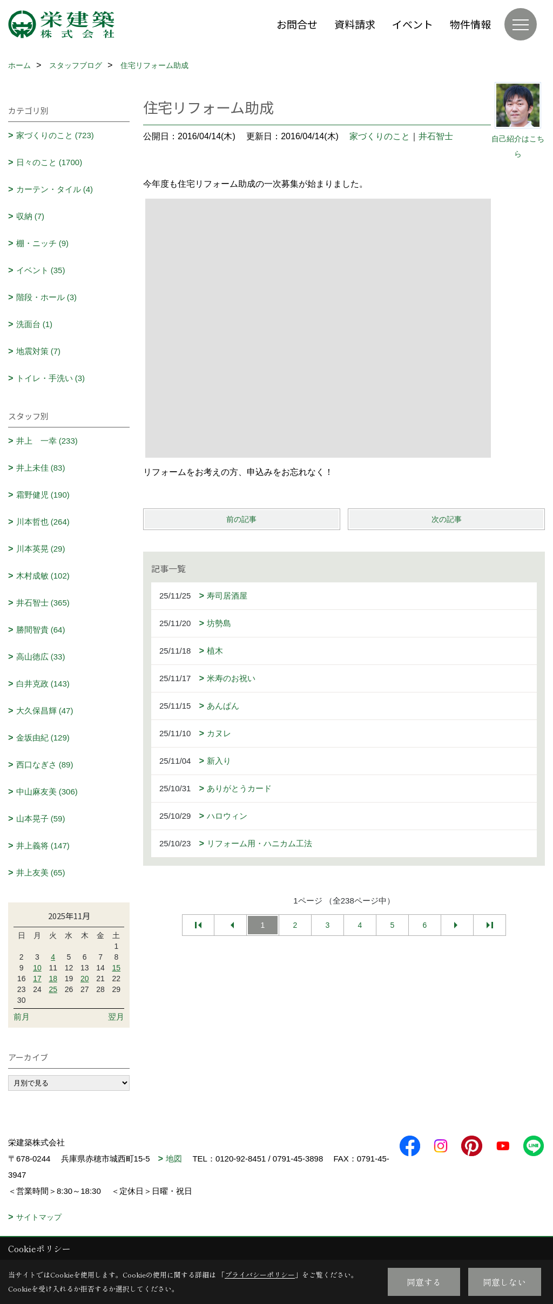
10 (37, 967)
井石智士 (436, 136)
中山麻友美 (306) (47, 791)
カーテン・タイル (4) (54, 189)
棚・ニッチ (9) (42, 243)
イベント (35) (40, 270)
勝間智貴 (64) (40, 629)
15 (116, 967)
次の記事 (446, 519)
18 (53, 978)
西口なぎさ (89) (44, 764)
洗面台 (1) (34, 324)
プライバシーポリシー (260, 1274)
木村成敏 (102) (43, 575)
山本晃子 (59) (40, 818)
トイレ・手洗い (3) (50, 378)
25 (53, 989)
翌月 (116, 1016)
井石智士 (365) (43, 602)
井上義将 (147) (43, 845)
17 (37, 978)
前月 (22, 1016)
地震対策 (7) (38, 351)
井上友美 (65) (40, 872)
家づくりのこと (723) (55, 135)
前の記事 (241, 519)
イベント (412, 24)
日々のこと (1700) (49, 162)
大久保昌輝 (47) (44, 710)
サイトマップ (39, 1217)
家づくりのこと (379, 136)
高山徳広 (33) (40, 656)
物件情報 (470, 24)
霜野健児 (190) (43, 494)
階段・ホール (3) (46, 297)
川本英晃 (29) (40, 548)
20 (84, 978)
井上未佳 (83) (40, 467)
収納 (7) (30, 216)
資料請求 (354, 24)
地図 (174, 1158)
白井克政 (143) (43, 683)
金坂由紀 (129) (43, 737)
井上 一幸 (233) (47, 440)
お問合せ (297, 24)
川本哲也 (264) (43, 521)
